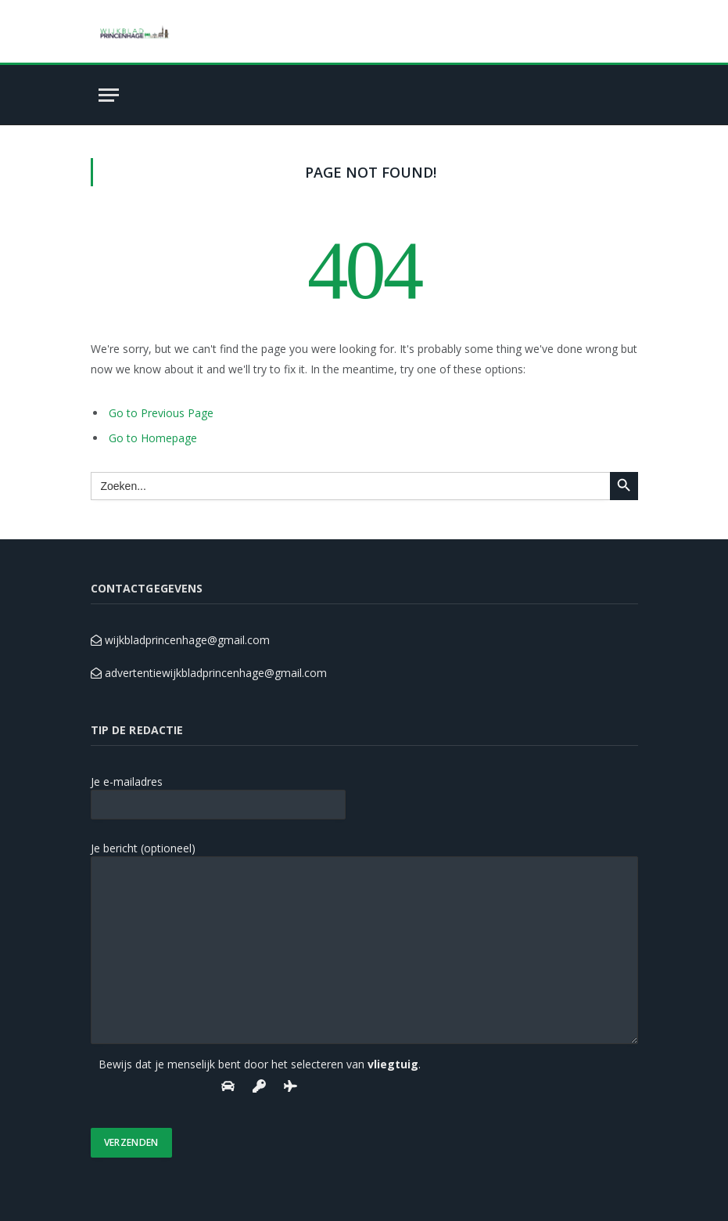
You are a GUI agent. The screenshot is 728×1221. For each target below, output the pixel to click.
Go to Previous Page (161, 412)
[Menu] (109, 95)
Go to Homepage (153, 437)
